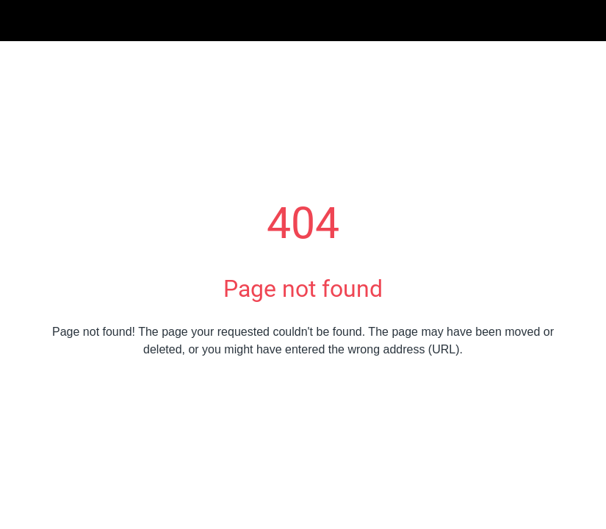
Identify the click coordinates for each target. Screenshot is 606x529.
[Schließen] (20, 20)
